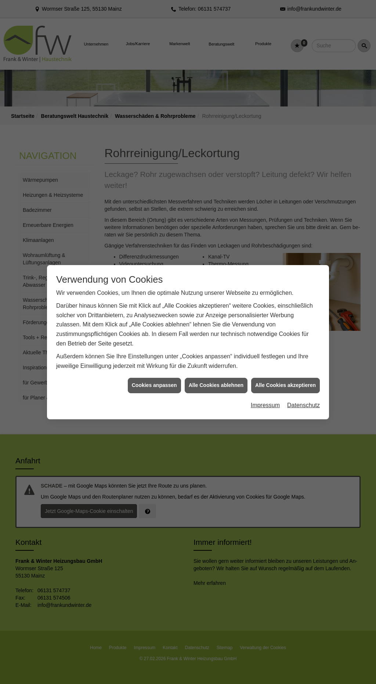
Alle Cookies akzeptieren (285, 374)
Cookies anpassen (154, 374)
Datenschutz (303, 393)
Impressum (265, 393)
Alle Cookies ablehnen (216, 374)
